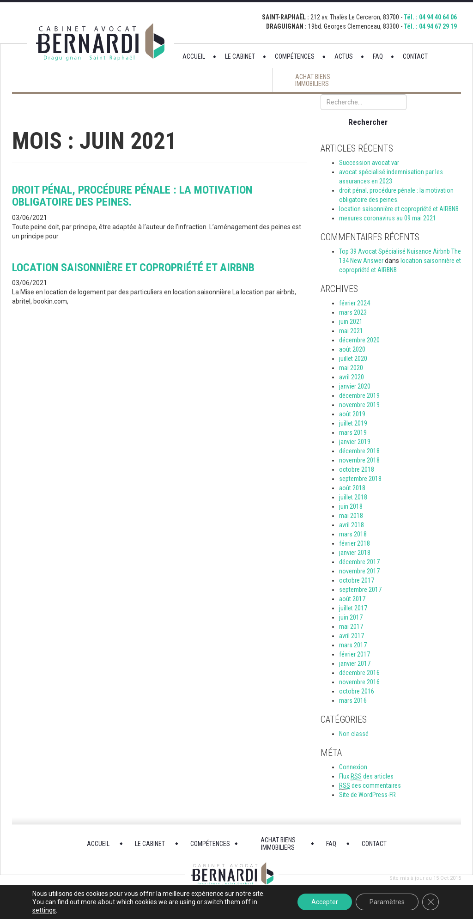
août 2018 (352, 488)
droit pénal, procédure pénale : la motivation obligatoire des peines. (132, 195)
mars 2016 (353, 700)
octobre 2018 (356, 469)
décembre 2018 (359, 451)
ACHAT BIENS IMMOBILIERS (312, 80)
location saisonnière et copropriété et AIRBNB (133, 267)
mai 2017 (351, 626)
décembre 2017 (359, 562)
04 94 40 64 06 (438, 17)
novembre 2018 (359, 460)
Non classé (354, 733)
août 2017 (352, 599)
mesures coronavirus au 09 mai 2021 (387, 218)
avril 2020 (351, 377)
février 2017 (354, 654)
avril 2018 (351, 525)
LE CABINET (240, 56)
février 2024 (354, 303)
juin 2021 (351, 321)
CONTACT (415, 56)
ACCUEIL (193, 56)
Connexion (353, 767)
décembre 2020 (359, 340)
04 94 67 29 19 (438, 26)
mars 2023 (353, 312)
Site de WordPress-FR (367, 794)
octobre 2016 (356, 691)
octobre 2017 (356, 580)
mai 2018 (351, 515)
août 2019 (352, 414)
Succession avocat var (369, 162)
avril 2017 (351, 635)
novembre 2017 (359, 571)
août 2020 (352, 349)
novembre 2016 (359, 682)
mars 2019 (353, 432)
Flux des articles (366, 776)
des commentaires (370, 786)
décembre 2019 (359, 395)
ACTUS (343, 56)
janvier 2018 (354, 552)
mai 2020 (351, 367)
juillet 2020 (353, 358)
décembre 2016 (359, 672)
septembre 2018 (360, 478)
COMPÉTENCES (295, 56)
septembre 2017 (360, 589)
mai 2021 (351, 331)
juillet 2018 (353, 497)
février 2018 (354, 543)
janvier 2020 (354, 386)
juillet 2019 (353, 423)
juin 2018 (351, 506)
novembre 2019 (359, 404)
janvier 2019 (354, 441)
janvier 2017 (354, 663)
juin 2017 (351, 617)
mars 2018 (353, 534)
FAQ (378, 56)
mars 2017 (353, 645)
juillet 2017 (353, 608)
